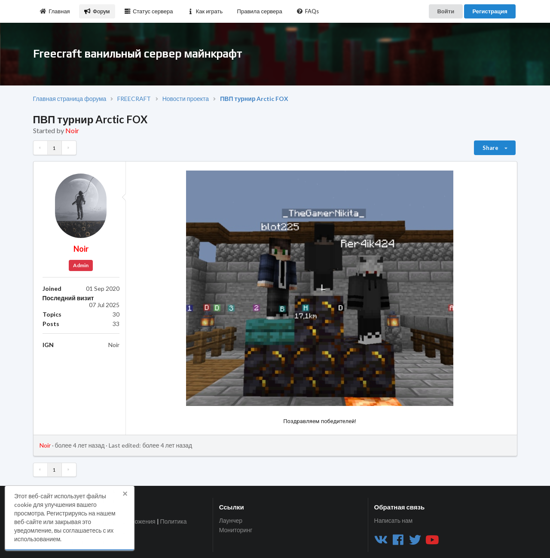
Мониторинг (236, 530)
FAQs (307, 11)
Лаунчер (230, 520)
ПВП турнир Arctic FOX (254, 99)
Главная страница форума (70, 99)
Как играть (205, 11)
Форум (97, 11)
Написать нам (393, 520)
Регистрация (489, 11)
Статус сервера (148, 11)
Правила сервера (259, 11)
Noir (72, 130)
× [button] (125, 493)
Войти (445, 11)
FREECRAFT (134, 99)
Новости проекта (185, 99)
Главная (55, 11)
